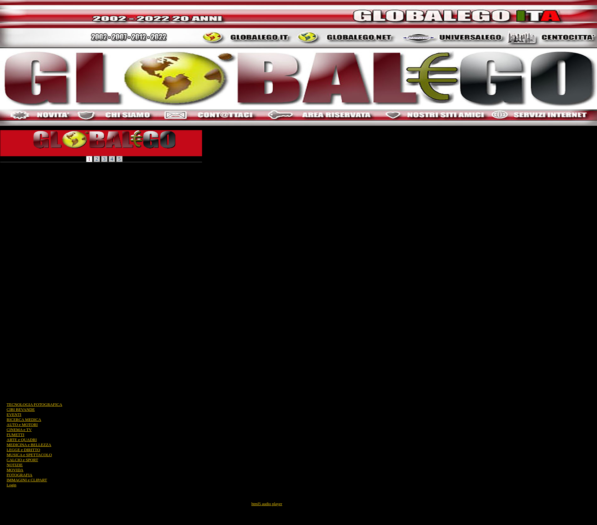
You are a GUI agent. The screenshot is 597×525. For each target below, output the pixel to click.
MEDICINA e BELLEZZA (29, 444)
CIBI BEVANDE (21, 409)
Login (11, 485)
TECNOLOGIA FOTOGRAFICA (34, 404)
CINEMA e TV (19, 429)
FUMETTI (15, 434)
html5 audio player (266, 503)
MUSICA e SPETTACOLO (29, 454)
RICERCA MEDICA (24, 419)
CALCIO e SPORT (22, 459)
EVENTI (14, 414)
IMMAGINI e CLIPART (27, 480)
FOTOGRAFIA (19, 474)
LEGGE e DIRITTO (23, 449)
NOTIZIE (15, 464)
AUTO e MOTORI (22, 424)
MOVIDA (15, 469)
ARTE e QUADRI (22, 439)
